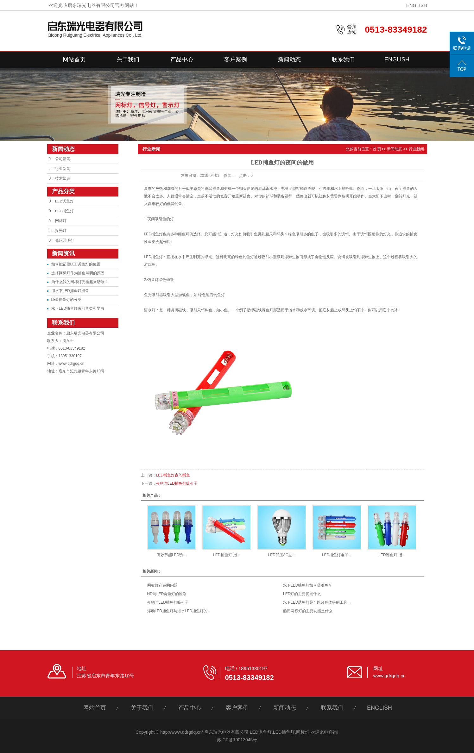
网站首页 (74, 59)
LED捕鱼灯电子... (336, 555)
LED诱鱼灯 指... (391, 555)
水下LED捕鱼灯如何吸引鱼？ (307, 585)
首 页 (377, 149)
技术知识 (62, 178)
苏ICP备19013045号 (237, 739)
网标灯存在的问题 (162, 585)
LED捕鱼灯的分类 (66, 299)
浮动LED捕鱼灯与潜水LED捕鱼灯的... (179, 611)
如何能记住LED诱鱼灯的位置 (75, 264)
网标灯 (60, 221)
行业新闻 (62, 168)
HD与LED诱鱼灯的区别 (167, 594)
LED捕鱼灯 (64, 211)
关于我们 (128, 59)
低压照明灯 (64, 240)
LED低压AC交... (281, 555)
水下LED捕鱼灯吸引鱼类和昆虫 (77, 308)
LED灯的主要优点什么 (302, 594)
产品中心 (181, 59)
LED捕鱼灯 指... (226, 555)
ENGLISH (416, 5)
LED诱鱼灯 (64, 201)
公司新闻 (62, 159)
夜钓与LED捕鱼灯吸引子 (177, 483)
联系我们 (343, 59)
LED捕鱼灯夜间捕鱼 (173, 475)
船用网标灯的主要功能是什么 (307, 611)
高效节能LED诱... (171, 555)
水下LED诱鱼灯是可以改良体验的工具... (317, 602)
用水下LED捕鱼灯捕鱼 (70, 291)
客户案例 (235, 59)
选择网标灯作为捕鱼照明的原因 (77, 273)
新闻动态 (289, 59)
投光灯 (60, 230)
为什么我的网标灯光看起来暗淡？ (79, 282)
